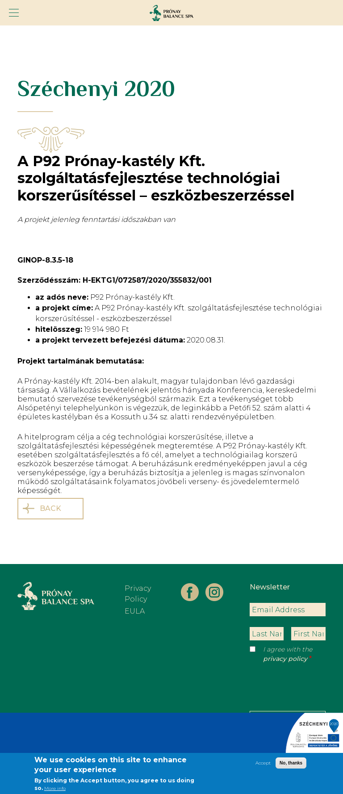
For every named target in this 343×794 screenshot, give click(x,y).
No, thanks (291, 765)
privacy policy (285, 659)
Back (50, 508)
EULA (135, 611)
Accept (263, 765)
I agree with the (287, 654)
